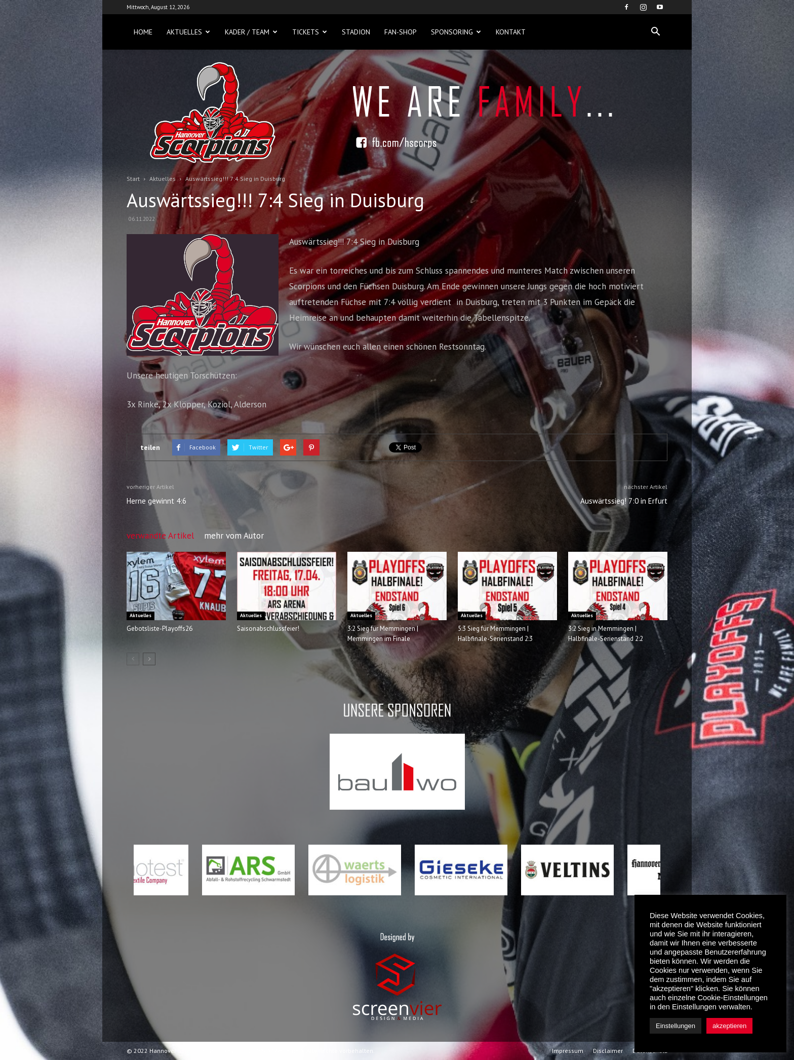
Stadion (356, 31)
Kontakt (511, 31)
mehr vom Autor (234, 535)
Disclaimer (608, 1050)
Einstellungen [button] (675, 1026)
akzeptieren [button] (729, 1026)
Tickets (309, 31)
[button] (655, 32)
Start (133, 178)
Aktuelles (188, 31)
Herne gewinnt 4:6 (156, 501)
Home (143, 31)
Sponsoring (456, 31)
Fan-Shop (400, 31)
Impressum (567, 1050)
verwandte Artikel (160, 535)
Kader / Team (251, 31)
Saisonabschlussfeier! (268, 628)
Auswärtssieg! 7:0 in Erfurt (623, 501)
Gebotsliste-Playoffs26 (159, 628)
